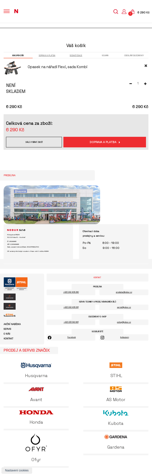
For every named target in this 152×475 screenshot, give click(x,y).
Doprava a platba (103, 142)
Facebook (71, 337)
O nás (7, 334)
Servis (7, 329)
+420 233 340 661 (71, 322)
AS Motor (115, 394)
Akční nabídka (12, 324)
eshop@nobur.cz (124, 322)
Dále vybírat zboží (34, 142)
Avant (36, 394)
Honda (36, 417)
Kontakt (8, 338)
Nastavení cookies (17, 470)
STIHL (115, 370)
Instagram (124, 337)
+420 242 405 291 (71, 307)
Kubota (116, 418)
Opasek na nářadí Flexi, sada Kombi (57, 67)
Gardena (116, 442)
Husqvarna (36, 370)
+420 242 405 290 (71, 292)
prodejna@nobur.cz (124, 292)
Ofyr (36, 447)
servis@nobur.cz (124, 307)
